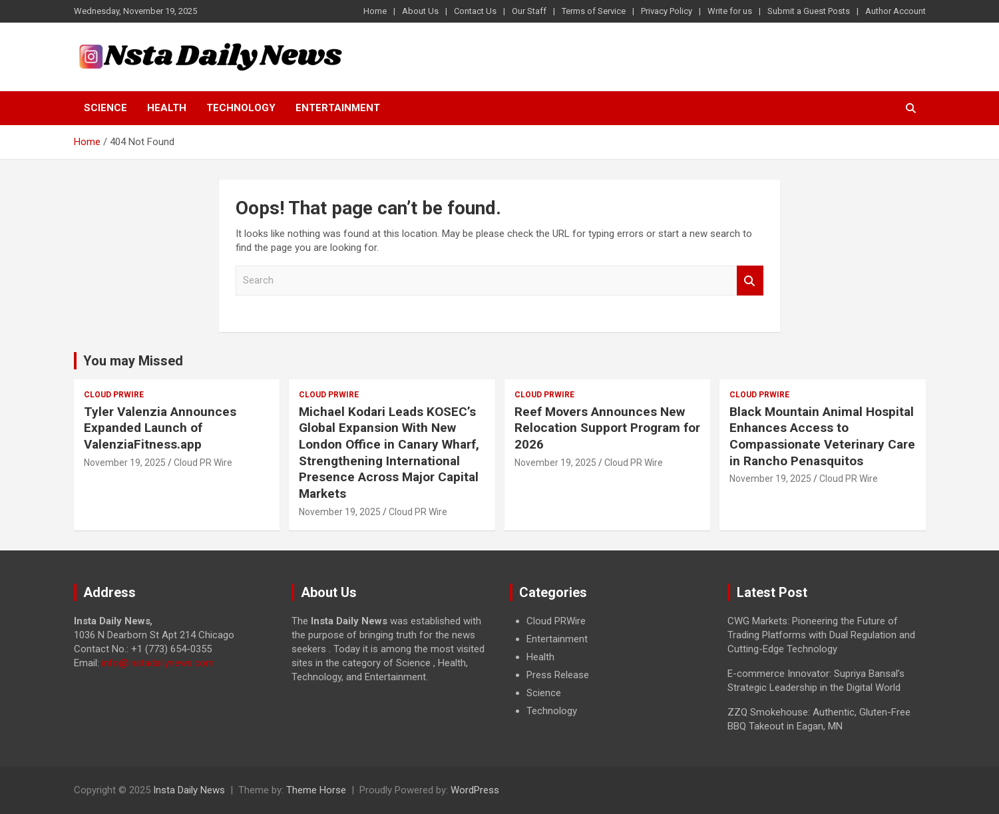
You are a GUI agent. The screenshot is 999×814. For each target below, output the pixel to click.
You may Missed (133, 361)
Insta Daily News (189, 790)
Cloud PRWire (114, 394)
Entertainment (338, 108)
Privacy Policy (666, 11)
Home (375, 11)
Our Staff (529, 11)
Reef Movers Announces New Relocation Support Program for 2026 (607, 428)
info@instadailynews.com (158, 663)
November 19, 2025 (125, 462)
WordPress (475, 790)
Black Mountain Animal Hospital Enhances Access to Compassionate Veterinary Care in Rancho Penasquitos (822, 436)
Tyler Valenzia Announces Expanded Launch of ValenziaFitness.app (160, 428)
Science (105, 108)
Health (166, 108)
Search (750, 281)
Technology (241, 108)
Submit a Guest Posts (808, 11)
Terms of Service (594, 11)
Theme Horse (316, 790)
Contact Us (475, 11)
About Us (420, 11)
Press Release (557, 675)
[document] (609, 666)
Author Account (895, 11)
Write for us (729, 11)
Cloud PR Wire (203, 462)
